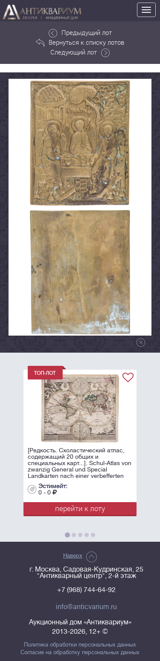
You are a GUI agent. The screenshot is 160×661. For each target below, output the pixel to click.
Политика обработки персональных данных (80, 645)
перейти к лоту (80, 508)
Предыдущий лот (80, 32)
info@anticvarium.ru (86, 607)
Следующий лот (80, 52)
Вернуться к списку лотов (80, 42)
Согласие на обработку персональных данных (80, 652)
